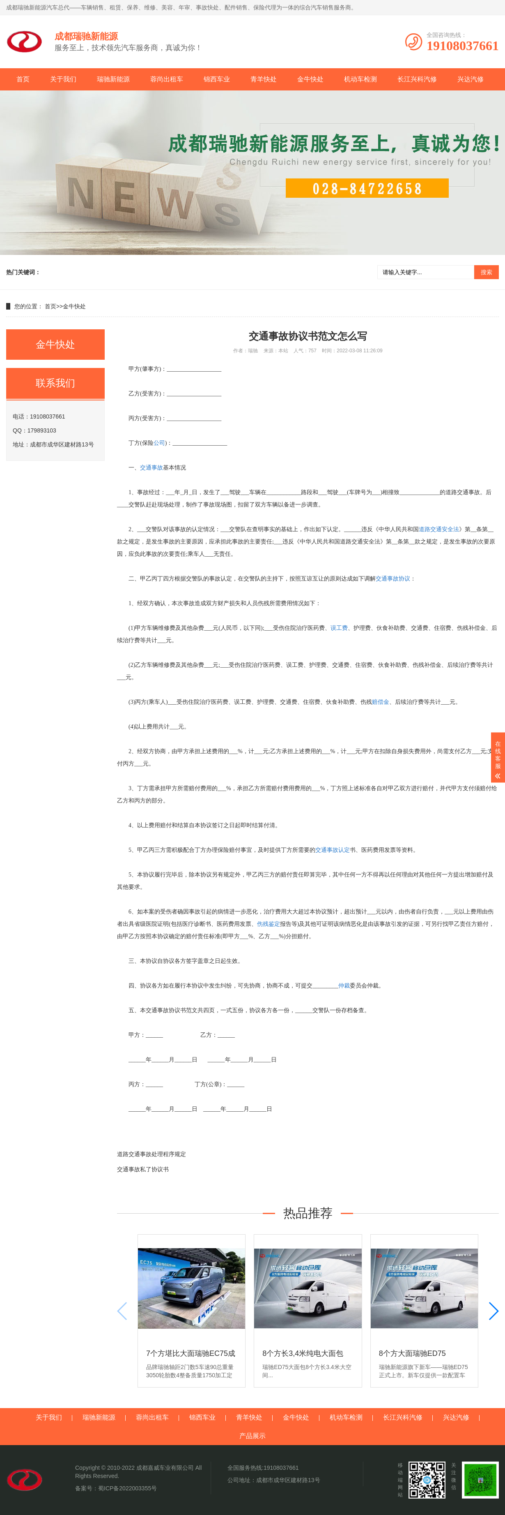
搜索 (486, 272)
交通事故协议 (393, 579)
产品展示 (252, 1435)
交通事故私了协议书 (143, 1169)
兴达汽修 (470, 79)
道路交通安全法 (439, 529)
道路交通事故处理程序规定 (151, 1154)
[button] (493, 1311)
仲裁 (344, 986)
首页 (23, 79)
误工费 (339, 628)
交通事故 (151, 468)
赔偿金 (380, 702)
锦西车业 (217, 79)
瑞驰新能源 (113, 79)
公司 (159, 443)
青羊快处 (263, 79)
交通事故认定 (332, 850)
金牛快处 (310, 79)
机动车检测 (360, 79)
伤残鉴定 (268, 924)
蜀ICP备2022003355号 (127, 1488)
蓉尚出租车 (166, 79)
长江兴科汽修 (417, 79)
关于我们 (63, 79)
